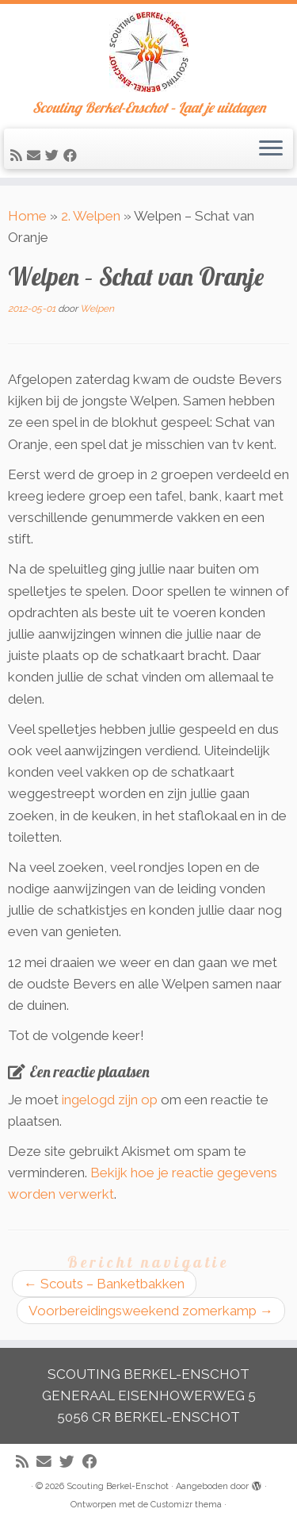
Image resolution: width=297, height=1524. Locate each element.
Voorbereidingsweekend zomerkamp (151, 1311)
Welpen (97, 308)
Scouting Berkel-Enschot (118, 1486)
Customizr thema (186, 1504)
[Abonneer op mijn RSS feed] (18, 155)
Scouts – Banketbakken (104, 1284)
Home (27, 216)
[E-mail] (36, 155)
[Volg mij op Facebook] (72, 155)
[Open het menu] (271, 149)
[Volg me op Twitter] (54, 155)
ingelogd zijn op (110, 1099)
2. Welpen (90, 216)
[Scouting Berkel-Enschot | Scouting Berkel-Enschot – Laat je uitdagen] (148, 52)
